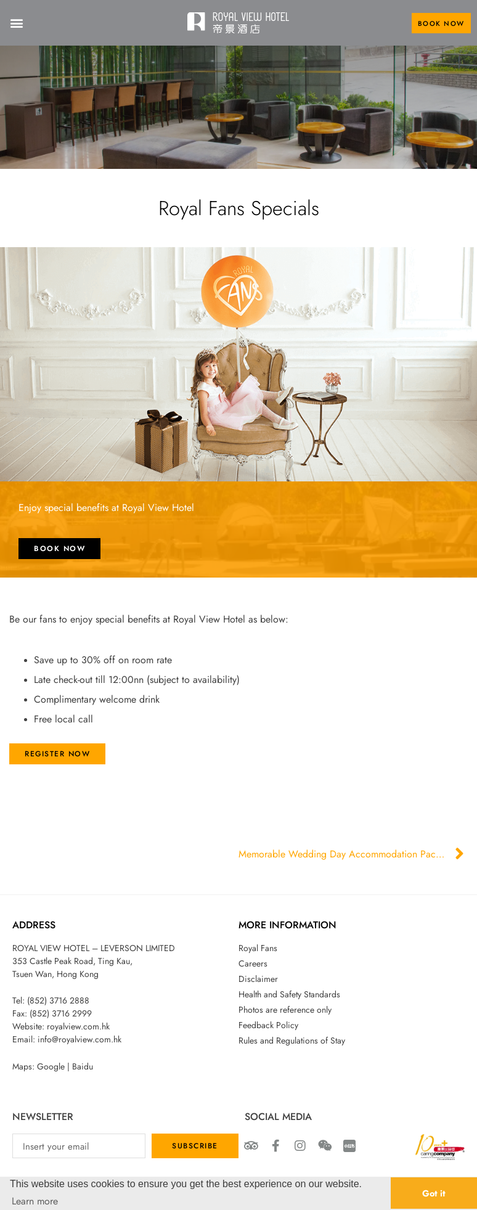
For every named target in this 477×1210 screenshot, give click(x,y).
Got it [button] (434, 1193)
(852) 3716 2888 (58, 1000)
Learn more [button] (35, 1201)
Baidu (82, 1066)
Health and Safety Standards (289, 994)
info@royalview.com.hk (79, 1039)
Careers (252, 963)
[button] (16, 23)
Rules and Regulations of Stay (291, 1040)
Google (51, 1066)
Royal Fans (257, 948)
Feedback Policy (268, 1025)
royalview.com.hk (78, 1026)
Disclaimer (258, 979)
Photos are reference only (285, 1009)
